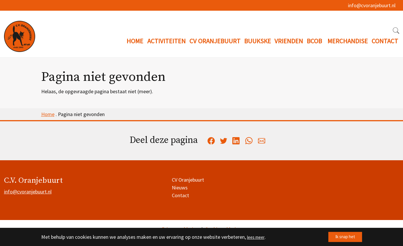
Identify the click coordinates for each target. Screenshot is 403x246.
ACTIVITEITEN (166, 41)
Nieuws (180, 187)
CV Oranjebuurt (188, 179)
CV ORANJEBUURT (214, 41)
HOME (135, 41)
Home (47, 114)
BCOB (314, 41)
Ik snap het (341, 237)
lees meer (257, 237)
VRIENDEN (288, 41)
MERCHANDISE (347, 41)
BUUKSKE (257, 41)
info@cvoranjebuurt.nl (372, 8)
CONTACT (385, 41)
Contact (180, 195)
